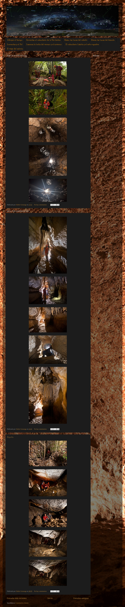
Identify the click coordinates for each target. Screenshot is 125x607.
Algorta (10, 437)
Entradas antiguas (81, 598)
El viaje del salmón (15, 49)
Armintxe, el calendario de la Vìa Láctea (43, 40)
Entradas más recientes (17, 598)
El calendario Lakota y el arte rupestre (82, 44)
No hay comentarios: (40, 205)
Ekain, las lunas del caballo (75, 40)
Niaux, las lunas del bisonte (103, 40)
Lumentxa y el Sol (14, 44)
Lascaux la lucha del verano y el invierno (44, 44)
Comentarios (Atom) (22, 603)
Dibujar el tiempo (14, 40)
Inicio (50, 598)
